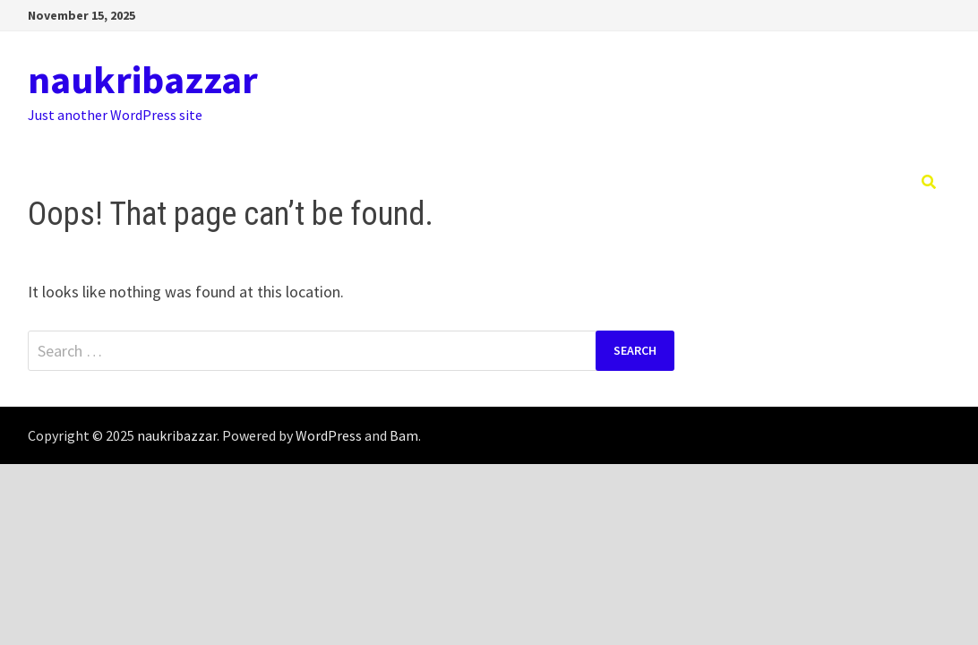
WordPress (329, 435)
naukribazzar (143, 79)
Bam (404, 435)
